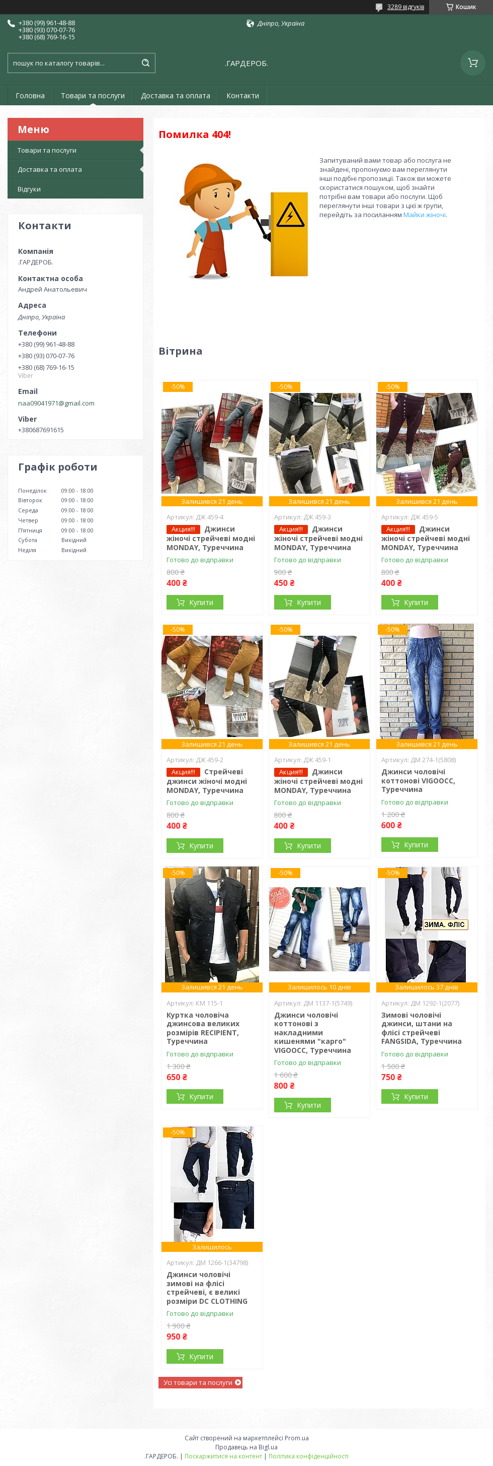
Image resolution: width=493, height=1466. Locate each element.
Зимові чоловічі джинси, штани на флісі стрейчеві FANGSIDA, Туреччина (421, 1028)
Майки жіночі (424, 214)
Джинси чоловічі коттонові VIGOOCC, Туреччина (418, 780)
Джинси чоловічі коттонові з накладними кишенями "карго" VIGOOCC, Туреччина (312, 1032)
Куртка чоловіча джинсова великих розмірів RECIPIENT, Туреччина (203, 1028)
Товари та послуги (93, 95)
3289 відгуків (405, 7)
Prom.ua (297, 1438)
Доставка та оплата (175, 95)
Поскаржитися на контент (223, 1456)
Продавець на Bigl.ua (246, 1447)
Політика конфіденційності (309, 1456)
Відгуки (29, 188)
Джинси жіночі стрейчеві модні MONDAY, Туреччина (211, 538)
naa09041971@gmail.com (56, 403)
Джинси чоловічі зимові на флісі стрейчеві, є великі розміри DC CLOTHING (207, 1288)
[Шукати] (145, 63)
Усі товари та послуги (197, 1382)
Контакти (242, 95)
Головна (30, 95)
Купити (201, 602)
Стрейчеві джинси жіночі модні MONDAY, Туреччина (207, 781)
